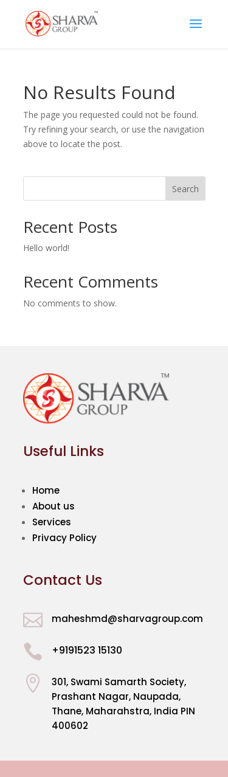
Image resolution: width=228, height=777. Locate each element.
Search (185, 189)
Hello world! (46, 248)
